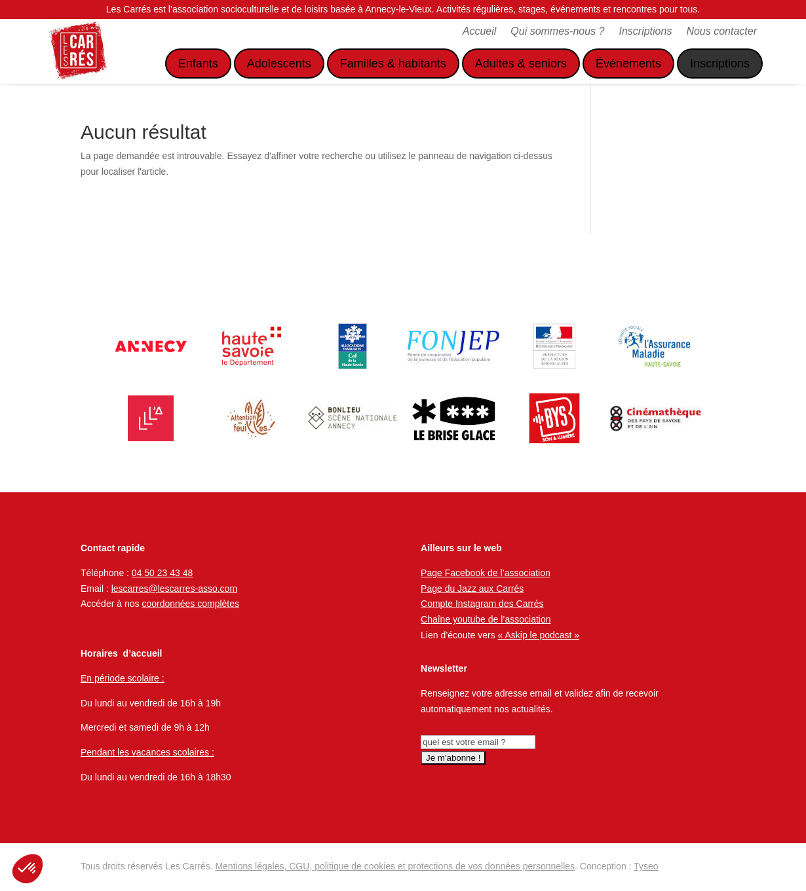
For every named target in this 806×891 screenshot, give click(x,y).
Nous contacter (721, 32)
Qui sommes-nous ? (557, 32)
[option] (151, 346)
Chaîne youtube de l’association (485, 619)
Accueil (480, 32)
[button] (27, 868)
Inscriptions (645, 32)
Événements (628, 63)
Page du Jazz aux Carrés (472, 588)
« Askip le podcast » (539, 635)
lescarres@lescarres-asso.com (174, 588)
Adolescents (279, 63)
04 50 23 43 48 (162, 573)
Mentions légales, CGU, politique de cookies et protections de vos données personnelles (395, 866)
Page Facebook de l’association (485, 573)
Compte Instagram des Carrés (482, 603)
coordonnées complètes (190, 603)
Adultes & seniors (521, 63)
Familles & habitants (393, 63)
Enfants (198, 63)
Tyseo (646, 866)
